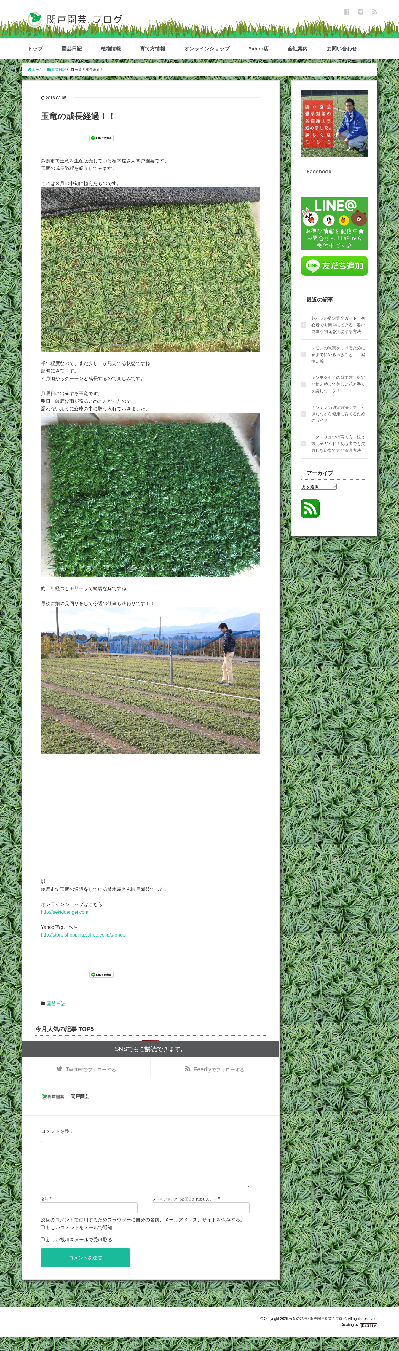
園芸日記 (72, 49)
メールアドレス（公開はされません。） (185, 1213)
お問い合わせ (342, 49)
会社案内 (298, 49)
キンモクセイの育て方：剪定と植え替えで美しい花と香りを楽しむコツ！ (338, 384)
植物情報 (111, 49)
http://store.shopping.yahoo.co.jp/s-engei (83, 934)
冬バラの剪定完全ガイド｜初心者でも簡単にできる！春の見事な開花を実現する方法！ (338, 325)
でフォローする (91, 1071)
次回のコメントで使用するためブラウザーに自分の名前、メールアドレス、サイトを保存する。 (143, 1234)
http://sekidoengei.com (64, 912)
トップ (35, 49)
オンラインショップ (206, 49)
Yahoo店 (258, 49)
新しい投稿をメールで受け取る (79, 1253)
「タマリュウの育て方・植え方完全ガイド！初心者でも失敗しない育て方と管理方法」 (338, 444)
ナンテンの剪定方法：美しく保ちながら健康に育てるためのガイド (338, 414)
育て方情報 (152, 49)
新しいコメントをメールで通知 (79, 1241)
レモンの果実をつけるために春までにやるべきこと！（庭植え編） (338, 354)
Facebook (319, 172)
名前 (44, 1213)
